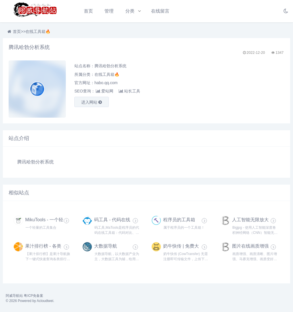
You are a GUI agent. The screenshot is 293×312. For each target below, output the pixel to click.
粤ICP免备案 (33, 296)
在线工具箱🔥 (37, 31)
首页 (88, 11)
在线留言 (160, 11)
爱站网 (104, 91)
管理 (109, 11)
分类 (129, 11)
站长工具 (129, 91)
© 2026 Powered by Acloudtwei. (30, 301)
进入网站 (91, 102)
